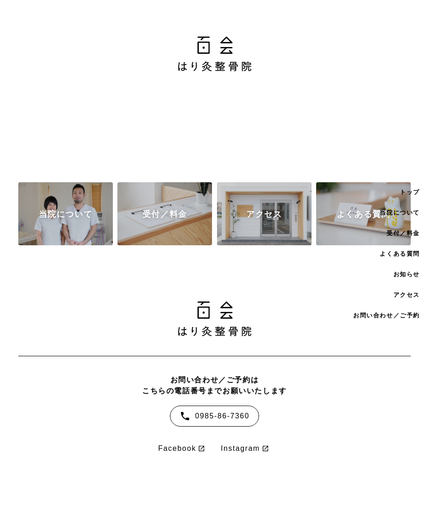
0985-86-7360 (214, 416)
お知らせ (406, 274)
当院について (400, 213)
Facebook (177, 448)
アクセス (406, 295)
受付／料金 (403, 233)
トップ (410, 192)
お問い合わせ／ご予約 (386, 315)
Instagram (240, 448)
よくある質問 (400, 254)
